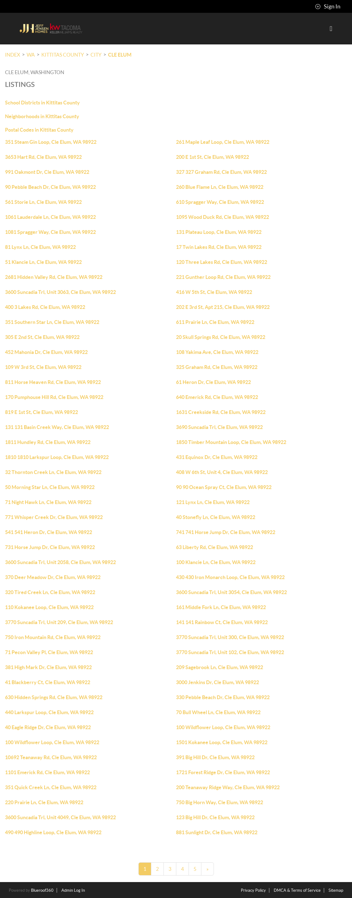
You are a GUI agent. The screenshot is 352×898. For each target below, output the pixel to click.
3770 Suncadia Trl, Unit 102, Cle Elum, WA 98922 (230, 652)
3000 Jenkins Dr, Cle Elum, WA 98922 (217, 682)
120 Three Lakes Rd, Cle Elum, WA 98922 (221, 262)
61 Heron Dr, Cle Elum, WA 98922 (213, 382)
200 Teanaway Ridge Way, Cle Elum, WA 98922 (228, 787)
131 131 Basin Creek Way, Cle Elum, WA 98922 (57, 427)
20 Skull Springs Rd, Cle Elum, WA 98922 (220, 337)
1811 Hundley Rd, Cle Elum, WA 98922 (48, 442)
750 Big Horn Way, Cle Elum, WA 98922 (219, 802)
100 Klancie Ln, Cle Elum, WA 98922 (216, 562)
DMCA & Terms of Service (297, 890)
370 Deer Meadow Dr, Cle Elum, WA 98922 (53, 577)
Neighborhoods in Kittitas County (42, 116)
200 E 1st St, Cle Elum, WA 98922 (212, 156)
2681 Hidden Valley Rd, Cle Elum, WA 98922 (53, 277)
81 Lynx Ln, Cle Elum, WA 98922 (40, 247)
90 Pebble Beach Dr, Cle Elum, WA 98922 (50, 186)
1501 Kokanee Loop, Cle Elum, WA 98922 (221, 742)
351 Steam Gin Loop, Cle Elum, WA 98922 (50, 141)
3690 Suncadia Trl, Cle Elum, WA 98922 (219, 427)
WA (31, 55)
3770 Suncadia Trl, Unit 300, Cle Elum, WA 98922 (230, 637)
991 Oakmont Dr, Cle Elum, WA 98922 (47, 171)
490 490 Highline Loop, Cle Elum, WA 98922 (53, 832)
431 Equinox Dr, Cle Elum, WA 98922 (216, 457)
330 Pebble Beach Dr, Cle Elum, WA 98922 (223, 697)
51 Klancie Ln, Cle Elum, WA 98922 (43, 262)
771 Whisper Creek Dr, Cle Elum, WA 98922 (54, 517)
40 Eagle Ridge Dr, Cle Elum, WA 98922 (48, 727)
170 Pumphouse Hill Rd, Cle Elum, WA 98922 (54, 397)
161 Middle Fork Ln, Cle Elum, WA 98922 (221, 607)
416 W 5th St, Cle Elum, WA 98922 (214, 292)
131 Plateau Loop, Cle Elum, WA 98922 (218, 232)
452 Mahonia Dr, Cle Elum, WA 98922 (46, 352)
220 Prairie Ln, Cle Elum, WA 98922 (44, 802)
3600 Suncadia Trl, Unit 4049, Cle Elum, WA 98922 (60, 817)
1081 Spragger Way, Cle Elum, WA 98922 (50, 232)
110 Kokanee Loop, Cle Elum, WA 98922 (49, 607)
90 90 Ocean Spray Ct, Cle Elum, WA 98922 (224, 487)
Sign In (327, 6)
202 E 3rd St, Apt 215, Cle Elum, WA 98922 (223, 307)
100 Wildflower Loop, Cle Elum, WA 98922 (223, 727)
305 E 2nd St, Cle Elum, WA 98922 (42, 337)
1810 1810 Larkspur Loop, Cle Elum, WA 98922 (57, 457)
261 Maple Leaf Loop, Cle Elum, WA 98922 (222, 141)
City (96, 55)
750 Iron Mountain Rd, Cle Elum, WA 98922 (53, 637)
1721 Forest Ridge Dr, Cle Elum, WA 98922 (223, 772)
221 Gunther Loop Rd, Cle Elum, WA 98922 (223, 277)
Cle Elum (120, 55)
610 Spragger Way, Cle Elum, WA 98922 (220, 201)
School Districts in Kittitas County (42, 102)
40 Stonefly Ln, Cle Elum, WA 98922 (215, 517)
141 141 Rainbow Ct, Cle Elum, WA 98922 (222, 622)
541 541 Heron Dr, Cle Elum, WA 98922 (48, 532)
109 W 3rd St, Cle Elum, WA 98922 (43, 367)
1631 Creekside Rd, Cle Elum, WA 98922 (221, 412)
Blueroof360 (42, 890)
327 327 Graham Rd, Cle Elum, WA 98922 (221, 171)
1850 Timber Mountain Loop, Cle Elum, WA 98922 (231, 442)
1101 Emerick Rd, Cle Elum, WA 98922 (47, 772)
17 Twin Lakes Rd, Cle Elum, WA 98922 (218, 247)
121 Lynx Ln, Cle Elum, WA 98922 (213, 502)
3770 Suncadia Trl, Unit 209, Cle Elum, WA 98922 (59, 622)
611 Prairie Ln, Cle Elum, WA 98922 (215, 322)
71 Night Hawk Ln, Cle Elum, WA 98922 (48, 502)
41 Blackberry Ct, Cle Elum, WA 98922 (47, 682)
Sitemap (336, 890)
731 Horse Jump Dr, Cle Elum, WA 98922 (50, 547)
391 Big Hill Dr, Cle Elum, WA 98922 (215, 757)
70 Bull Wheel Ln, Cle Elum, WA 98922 (218, 712)
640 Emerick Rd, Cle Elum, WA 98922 (217, 397)
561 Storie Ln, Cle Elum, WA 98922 (43, 201)
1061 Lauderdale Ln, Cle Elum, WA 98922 (50, 216)
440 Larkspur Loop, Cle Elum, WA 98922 (49, 712)
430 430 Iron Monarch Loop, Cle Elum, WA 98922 (230, 577)
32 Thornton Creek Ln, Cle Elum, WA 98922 (53, 472)
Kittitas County (62, 55)
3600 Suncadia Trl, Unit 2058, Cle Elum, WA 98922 (60, 562)
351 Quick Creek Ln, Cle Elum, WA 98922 (50, 787)
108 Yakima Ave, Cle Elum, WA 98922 (217, 352)
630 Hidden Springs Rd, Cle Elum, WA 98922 (53, 697)
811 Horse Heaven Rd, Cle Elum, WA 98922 (53, 382)
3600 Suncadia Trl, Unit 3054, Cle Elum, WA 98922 (231, 592)
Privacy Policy (253, 890)
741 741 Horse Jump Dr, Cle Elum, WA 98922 (225, 532)
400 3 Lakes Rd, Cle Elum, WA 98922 (45, 307)
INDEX (12, 55)
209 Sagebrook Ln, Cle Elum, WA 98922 (219, 667)
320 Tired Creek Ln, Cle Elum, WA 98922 (50, 592)
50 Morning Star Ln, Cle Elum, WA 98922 (50, 487)
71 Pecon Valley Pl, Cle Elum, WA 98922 (49, 652)
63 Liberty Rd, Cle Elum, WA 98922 (214, 547)
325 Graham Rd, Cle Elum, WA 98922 (216, 367)
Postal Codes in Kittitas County (39, 130)
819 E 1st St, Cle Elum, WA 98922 (41, 412)
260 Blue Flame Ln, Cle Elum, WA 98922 (219, 186)
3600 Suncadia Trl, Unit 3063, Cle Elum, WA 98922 (60, 292)
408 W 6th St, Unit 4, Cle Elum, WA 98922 (222, 472)
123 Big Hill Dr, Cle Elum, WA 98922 (215, 817)
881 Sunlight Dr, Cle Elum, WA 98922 (216, 832)
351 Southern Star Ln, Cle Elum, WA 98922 (52, 322)
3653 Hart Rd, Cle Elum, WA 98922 (43, 156)
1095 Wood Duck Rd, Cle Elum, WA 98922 (222, 216)
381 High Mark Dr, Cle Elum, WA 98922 (48, 667)
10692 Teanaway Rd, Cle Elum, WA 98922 (51, 757)
